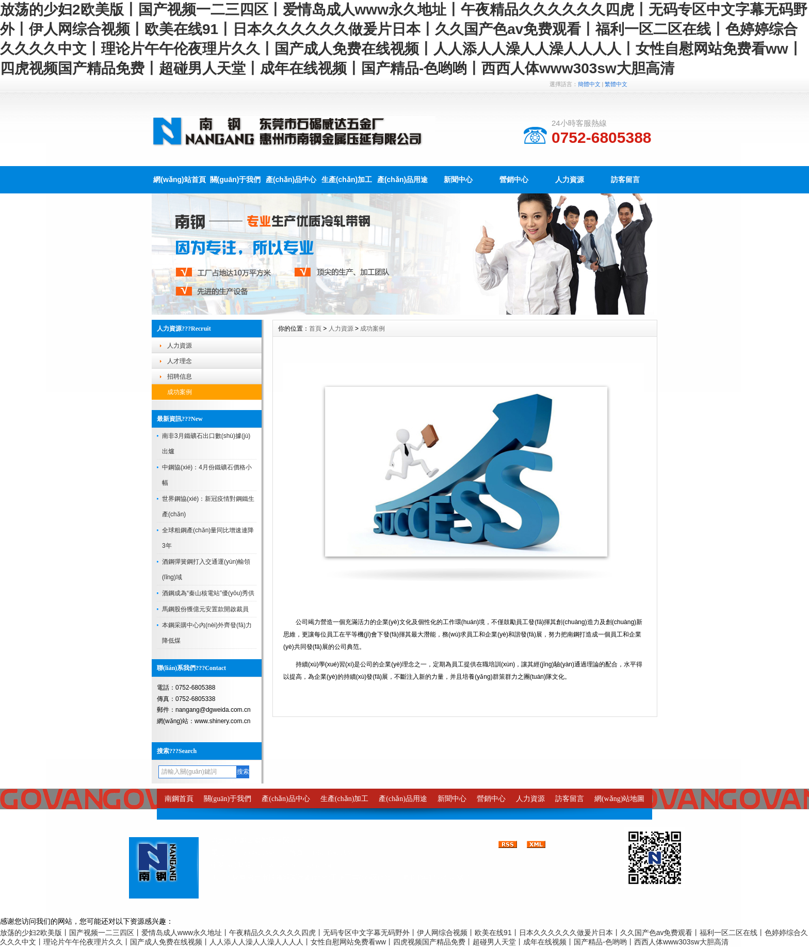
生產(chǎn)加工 (346, 179)
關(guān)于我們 (235, 179)
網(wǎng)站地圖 (619, 799)
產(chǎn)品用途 (402, 179)
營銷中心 (513, 179)
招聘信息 (179, 376)
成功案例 (179, 392)
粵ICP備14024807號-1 (437, 877)
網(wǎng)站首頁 (179, 179)
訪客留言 (625, 179)
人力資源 (569, 179)
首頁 (315, 328)
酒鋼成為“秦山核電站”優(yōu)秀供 (208, 593)
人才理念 (179, 361)
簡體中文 (589, 84)
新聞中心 (458, 179)
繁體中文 (616, 84)
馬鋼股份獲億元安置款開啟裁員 (205, 609)
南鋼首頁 (179, 799)
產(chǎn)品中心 (291, 179)
